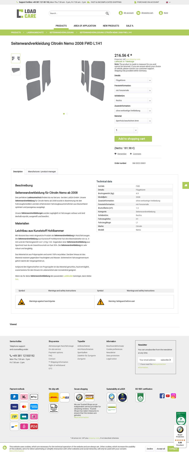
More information (81, 417)
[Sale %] (129, 26)
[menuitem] (79, 14)
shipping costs (94, 438)
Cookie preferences (114, 349)
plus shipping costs (133, 59)
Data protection (112, 356)
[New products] (111, 26)
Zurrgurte (81, 359)
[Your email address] (148, 360)
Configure (173, 449)
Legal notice (111, 359)
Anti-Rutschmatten (85, 349)
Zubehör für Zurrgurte (86, 356)
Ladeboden (68, 276)
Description (18, 172)
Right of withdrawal (57, 365)
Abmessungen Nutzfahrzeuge (61, 346)
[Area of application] (85, 26)
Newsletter (110, 352)
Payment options (56, 352)
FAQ (50, 356)
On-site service (55, 349)
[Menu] (184, 426)
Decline (150, 449)
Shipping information (59, 362)
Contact (52, 359)
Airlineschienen (83, 346)
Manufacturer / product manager (42, 172)
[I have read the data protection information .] (139, 364)
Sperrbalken (82, 352)
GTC (50, 368)
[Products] (61, 26)
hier (16, 279)
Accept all (161, 449)
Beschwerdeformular (115, 346)
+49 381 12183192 (23, 355)
